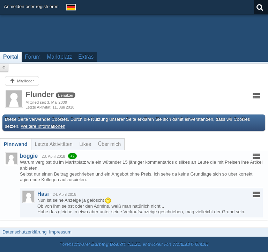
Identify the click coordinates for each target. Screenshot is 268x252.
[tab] (15, 144)
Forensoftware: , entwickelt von (134, 244)
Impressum (60, 232)
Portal (10, 57)
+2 (72, 156)
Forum (32, 57)
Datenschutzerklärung (24, 232)
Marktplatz (59, 57)
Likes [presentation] (85, 144)
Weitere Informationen (43, 126)
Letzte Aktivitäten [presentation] (54, 144)
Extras (86, 57)
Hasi (43, 194)
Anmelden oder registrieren (31, 6)
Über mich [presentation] (109, 144)
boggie (29, 156)
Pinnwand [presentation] (16, 144)
